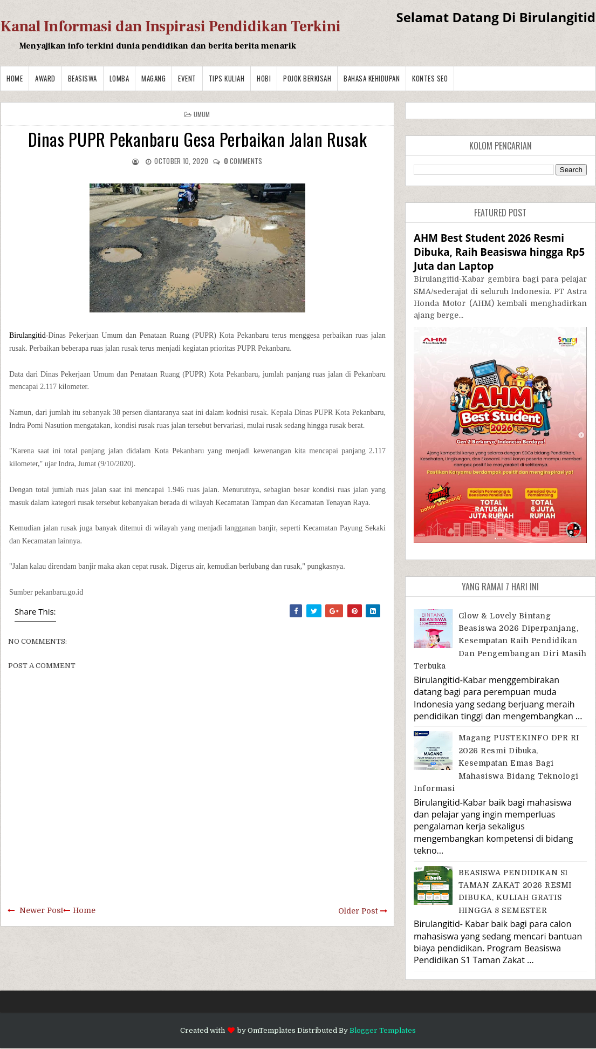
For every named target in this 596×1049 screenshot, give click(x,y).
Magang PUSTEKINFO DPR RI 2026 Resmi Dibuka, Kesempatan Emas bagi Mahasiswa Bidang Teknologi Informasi (496, 763)
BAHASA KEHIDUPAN (372, 78)
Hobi (264, 78)
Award (45, 78)
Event (187, 78)
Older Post (358, 911)
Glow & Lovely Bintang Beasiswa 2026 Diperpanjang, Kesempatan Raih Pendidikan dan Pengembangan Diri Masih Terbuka (500, 641)
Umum (202, 114)
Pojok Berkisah (307, 78)
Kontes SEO (430, 78)
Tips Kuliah (227, 78)
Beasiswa (82, 78)
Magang (153, 78)
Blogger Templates (383, 1030)
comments (243, 160)
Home (14, 78)
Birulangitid (27, 335)
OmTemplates (272, 1030)
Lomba (119, 78)
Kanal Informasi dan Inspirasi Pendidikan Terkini (171, 26)
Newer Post (41, 910)
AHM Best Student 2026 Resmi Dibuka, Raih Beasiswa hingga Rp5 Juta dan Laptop (499, 252)
